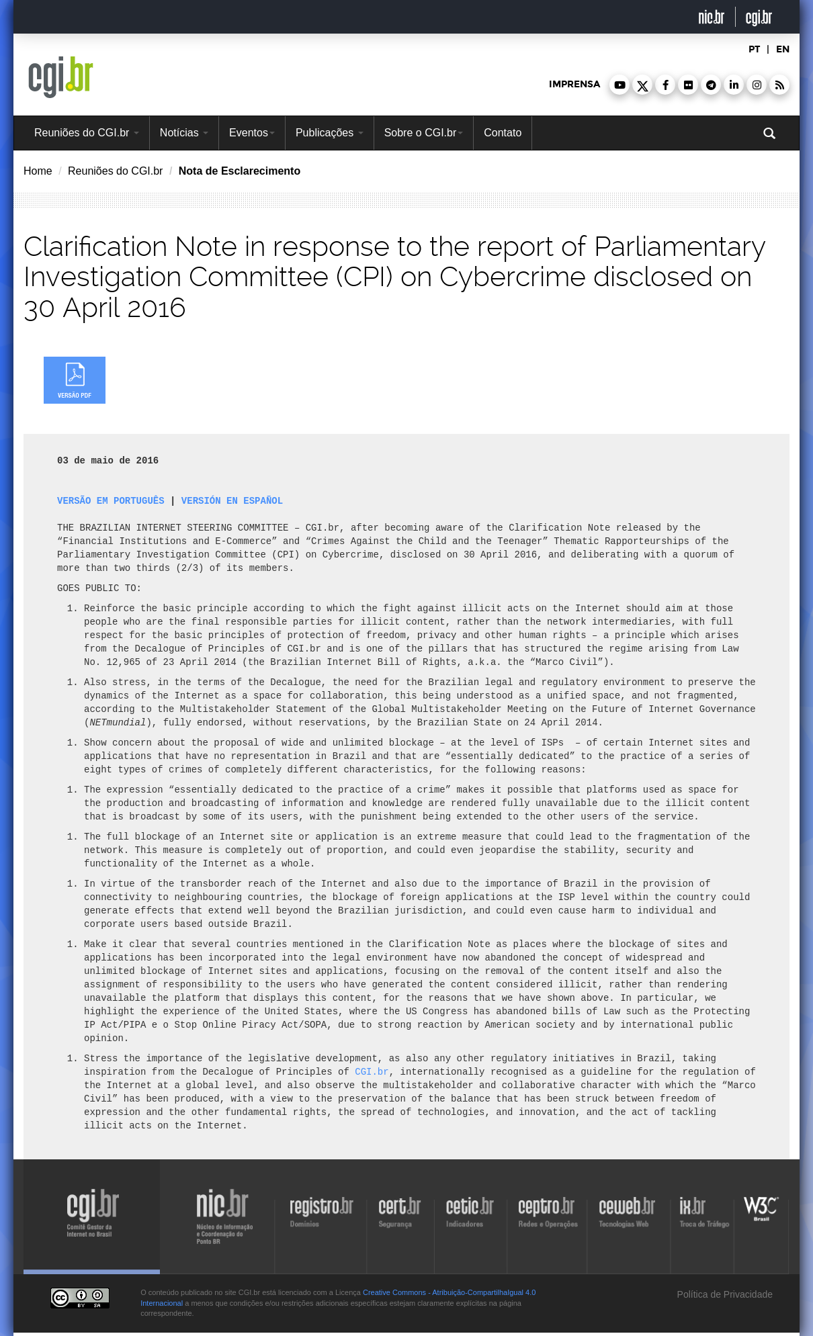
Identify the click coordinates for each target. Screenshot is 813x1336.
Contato (502, 132)
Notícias (184, 132)
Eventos (252, 132)
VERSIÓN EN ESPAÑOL (232, 500)
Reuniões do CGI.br (86, 132)
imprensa (574, 84)
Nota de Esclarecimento (239, 171)
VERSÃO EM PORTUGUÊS (111, 500)
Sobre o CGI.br (424, 132)
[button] (619, 85)
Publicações (329, 132)
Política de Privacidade (724, 1294)
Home (38, 171)
